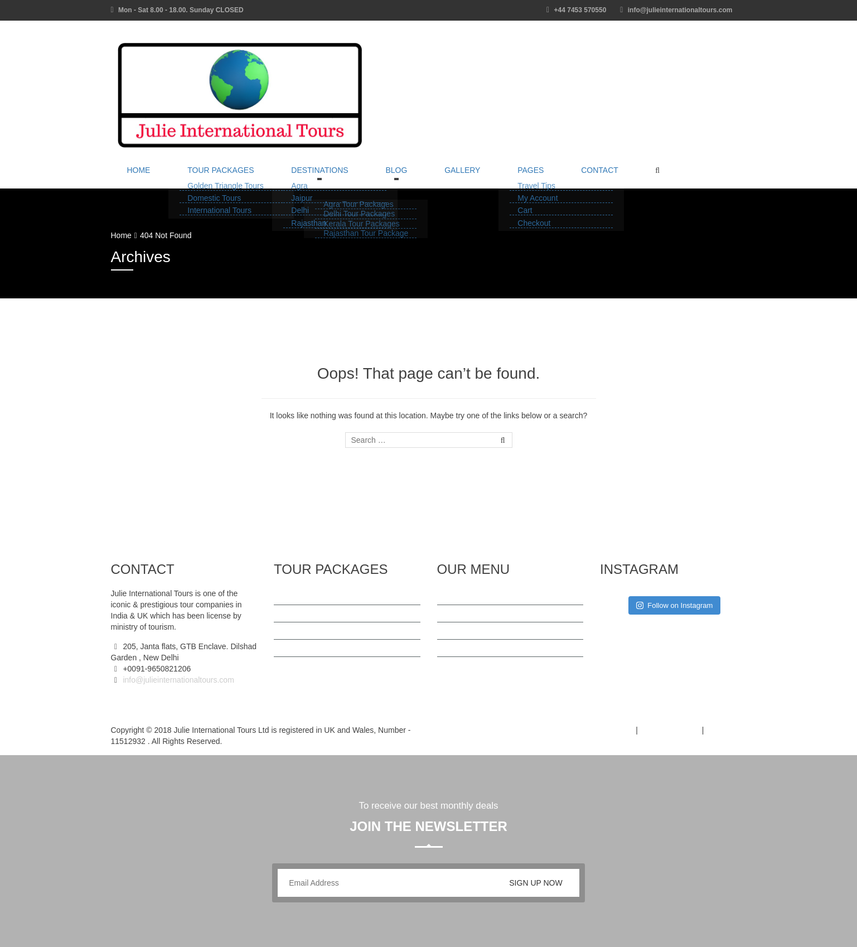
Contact (498, 177)
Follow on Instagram (674, 605)
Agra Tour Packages (320, 613)
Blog (342, 177)
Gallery (392, 177)
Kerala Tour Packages (323, 648)
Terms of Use (605, 730)
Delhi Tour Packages (320, 630)
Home (131, 177)
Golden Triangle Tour (321, 596)
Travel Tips (467, 613)
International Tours (317, 665)
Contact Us (467, 665)
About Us (464, 630)
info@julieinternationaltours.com (177, 679)
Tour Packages (197, 177)
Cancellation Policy (481, 648)
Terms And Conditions (486, 596)
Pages (445, 177)
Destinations (281, 177)
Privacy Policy (670, 730)
